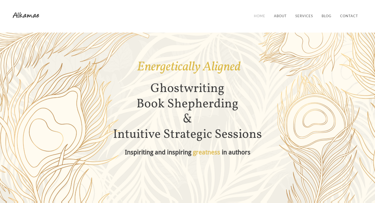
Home (259, 16)
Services (304, 16)
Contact (349, 16)
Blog (327, 16)
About (280, 16)
